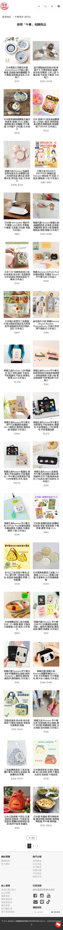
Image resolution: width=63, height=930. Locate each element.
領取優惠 (55, 912)
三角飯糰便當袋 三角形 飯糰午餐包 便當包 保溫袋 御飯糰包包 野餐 (17, 772)
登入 (14, 889)
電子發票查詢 (7, 911)
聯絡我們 (5, 860)
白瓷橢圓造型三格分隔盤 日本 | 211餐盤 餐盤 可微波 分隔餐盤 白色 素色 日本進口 (17, 625)
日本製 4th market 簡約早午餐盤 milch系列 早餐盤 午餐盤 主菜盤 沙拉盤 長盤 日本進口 (17, 226)
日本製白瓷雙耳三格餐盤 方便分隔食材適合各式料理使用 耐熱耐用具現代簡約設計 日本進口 (17, 325)
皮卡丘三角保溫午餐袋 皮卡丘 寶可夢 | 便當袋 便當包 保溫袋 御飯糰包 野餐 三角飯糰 (17, 576)
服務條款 (5, 895)
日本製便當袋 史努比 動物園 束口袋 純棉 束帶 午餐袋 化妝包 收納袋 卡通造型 (46, 772)
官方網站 (5, 864)
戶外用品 (37, 873)
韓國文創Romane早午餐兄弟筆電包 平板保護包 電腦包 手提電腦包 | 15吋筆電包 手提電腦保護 (46, 426)
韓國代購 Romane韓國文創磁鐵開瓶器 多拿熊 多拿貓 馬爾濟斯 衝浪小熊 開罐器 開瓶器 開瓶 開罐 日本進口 (46, 226)
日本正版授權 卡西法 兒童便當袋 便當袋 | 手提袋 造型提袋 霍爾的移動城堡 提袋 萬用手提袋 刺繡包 (17, 820)
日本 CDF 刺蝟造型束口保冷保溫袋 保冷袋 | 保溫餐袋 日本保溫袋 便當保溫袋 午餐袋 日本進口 (17, 276)
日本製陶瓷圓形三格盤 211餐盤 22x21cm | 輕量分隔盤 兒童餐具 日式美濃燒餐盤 (46, 576)
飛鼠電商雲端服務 (54, 921)
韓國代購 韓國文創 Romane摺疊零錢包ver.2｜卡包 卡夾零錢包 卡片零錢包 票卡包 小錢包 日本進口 (46, 675)
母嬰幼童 (37, 870)
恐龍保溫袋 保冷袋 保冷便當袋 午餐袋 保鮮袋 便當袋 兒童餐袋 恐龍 (17, 723)
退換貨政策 (6, 902)
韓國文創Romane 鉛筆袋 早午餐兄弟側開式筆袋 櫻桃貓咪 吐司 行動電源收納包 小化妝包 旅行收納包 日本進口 (46, 476)
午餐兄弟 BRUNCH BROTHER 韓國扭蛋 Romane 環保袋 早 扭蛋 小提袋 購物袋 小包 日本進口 (46, 175)
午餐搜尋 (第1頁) (23, 16)
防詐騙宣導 (6, 908)
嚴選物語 (6, 16)
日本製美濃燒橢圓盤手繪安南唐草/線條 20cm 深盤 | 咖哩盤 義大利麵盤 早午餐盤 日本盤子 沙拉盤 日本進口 (17, 124)
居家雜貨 (37, 860)
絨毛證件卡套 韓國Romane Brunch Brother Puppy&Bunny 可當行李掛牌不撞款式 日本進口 (46, 325)
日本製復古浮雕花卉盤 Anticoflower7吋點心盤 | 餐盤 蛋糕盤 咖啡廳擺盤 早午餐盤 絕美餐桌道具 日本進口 (17, 72)
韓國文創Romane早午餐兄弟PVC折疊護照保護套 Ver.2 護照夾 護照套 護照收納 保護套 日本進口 (17, 426)
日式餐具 (37, 867)
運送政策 (5, 905)
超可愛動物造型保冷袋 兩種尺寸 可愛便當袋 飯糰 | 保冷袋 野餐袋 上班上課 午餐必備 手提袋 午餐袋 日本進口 (46, 72)
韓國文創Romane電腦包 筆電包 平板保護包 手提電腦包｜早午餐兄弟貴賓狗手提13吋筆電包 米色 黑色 (17, 475)
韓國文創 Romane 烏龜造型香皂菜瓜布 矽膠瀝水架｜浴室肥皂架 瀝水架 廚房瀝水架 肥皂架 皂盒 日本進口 (17, 176)
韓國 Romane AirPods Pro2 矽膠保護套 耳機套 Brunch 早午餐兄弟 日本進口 (46, 274)
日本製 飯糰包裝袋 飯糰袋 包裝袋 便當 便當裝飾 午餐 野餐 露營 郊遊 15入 (46, 525)
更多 (32, 838)
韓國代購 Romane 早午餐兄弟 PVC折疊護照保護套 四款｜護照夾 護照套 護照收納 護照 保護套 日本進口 (46, 625)
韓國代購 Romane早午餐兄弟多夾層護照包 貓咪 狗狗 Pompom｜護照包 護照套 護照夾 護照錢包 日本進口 (17, 675)
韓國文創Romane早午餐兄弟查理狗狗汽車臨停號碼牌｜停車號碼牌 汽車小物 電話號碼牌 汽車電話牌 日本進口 (46, 375)
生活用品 (37, 864)
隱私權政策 (6, 899)
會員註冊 (5, 889)
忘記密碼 (5, 892)
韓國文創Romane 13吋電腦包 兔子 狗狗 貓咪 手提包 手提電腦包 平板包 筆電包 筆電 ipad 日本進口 (17, 374)
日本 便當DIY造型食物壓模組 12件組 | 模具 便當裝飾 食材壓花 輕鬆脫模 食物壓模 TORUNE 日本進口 (46, 123)
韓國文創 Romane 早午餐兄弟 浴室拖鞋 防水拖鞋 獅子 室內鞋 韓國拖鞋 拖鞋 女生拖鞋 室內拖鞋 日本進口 (46, 724)
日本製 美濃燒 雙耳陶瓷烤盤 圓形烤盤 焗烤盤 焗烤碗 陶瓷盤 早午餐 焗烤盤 (46, 819)
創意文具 (37, 876)
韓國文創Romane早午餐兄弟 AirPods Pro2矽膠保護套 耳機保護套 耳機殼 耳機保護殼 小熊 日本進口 (17, 527)
